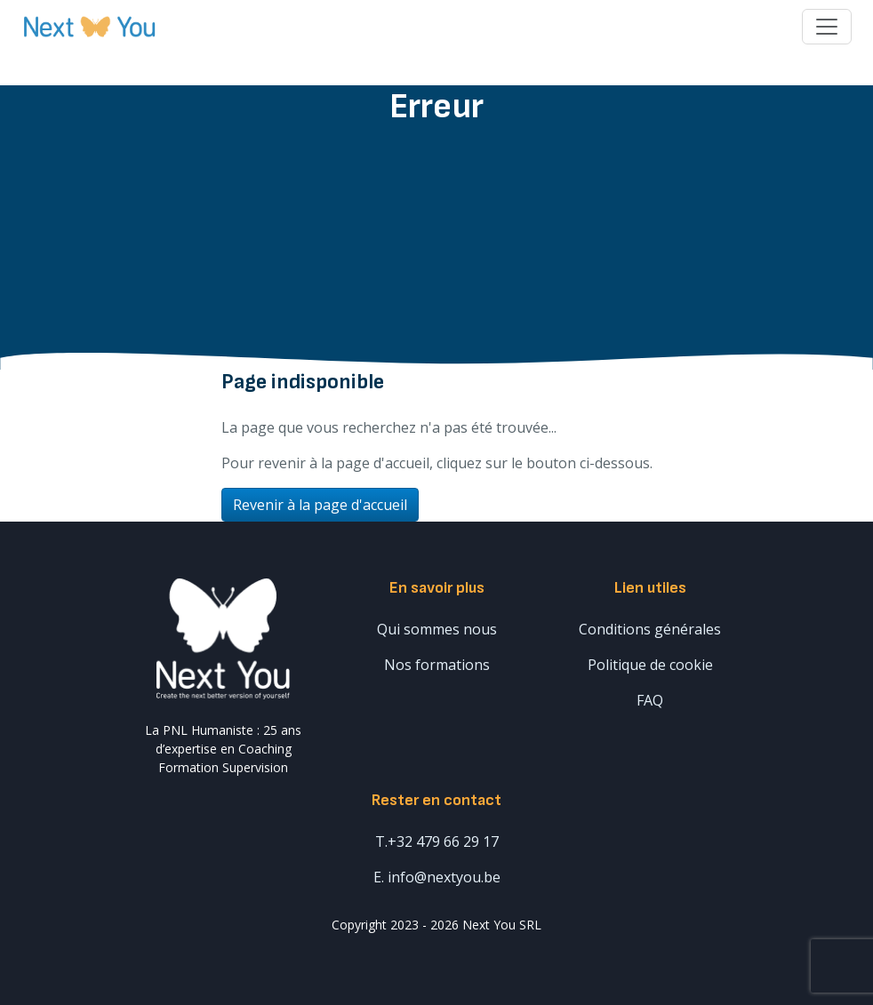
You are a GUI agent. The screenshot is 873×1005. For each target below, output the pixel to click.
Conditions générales (650, 629)
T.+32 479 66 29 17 (437, 841)
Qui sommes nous (437, 629)
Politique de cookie (650, 664)
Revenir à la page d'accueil (320, 504)
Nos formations (437, 664)
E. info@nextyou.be (437, 877)
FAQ (650, 700)
